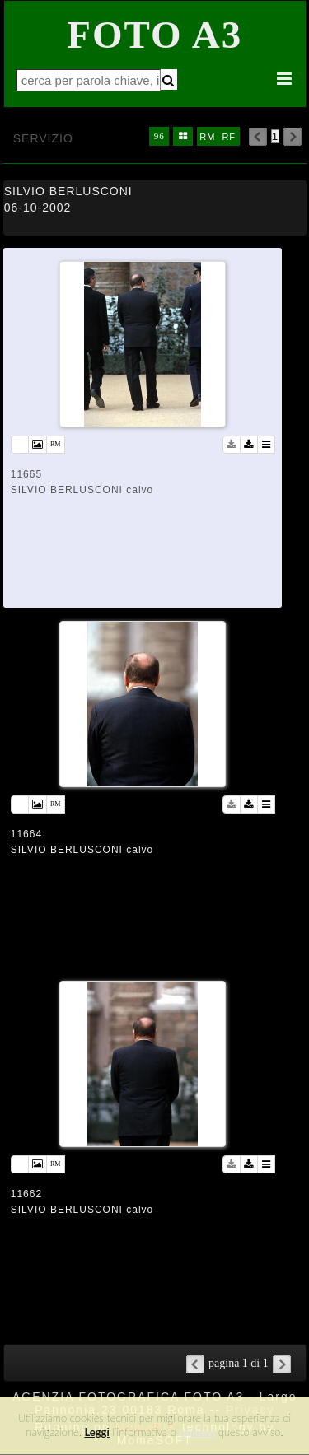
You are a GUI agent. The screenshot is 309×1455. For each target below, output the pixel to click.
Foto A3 (154, 34)
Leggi (96, 1432)
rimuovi (198, 1432)
